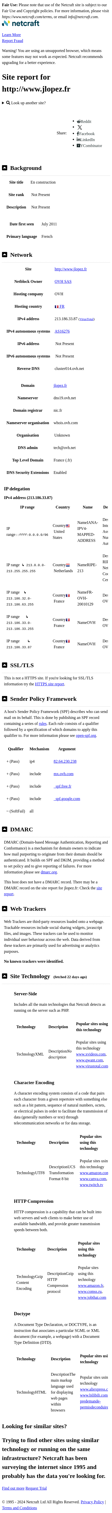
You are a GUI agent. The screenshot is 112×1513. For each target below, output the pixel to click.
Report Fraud (12, 41)
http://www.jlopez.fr (71, 269)
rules (42, 723)
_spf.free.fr (62, 786)
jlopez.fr (60, 385)
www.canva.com (93, 1179)
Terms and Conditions (19, 1508)
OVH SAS (63, 281)
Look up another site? (26, 103)
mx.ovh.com (64, 774)
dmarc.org (49, 872)
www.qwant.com (89, 1060)
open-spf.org (86, 735)
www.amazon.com (94, 1173)
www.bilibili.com (94, 1395)
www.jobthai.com (92, 1297)
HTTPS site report (49, 684)
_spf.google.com (67, 799)
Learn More (11, 35)
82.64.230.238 (65, 761)
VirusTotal (86, 319)
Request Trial (36, 1488)
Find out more (13, 1488)
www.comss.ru (90, 1291)
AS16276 (62, 331)
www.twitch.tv (91, 1185)
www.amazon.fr (90, 1285)
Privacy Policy (92, 1502)
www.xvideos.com (91, 1054)
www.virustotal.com (92, 1066)
